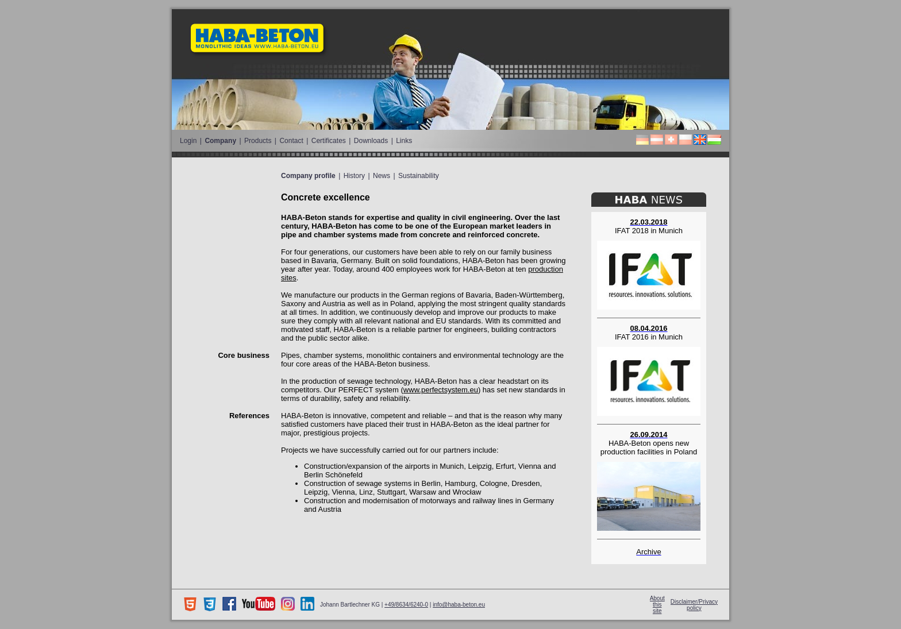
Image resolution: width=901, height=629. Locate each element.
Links (404, 141)
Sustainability (418, 176)
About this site (657, 604)
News (381, 176)
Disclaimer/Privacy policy (694, 605)
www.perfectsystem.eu (440, 389)
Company (220, 141)
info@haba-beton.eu (459, 604)
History (354, 176)
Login (188, 141)
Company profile (308, 176)
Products (257, 141)
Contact (291, 141)
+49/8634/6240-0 (406, 604)
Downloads (371, 141)
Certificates (328, 141)
